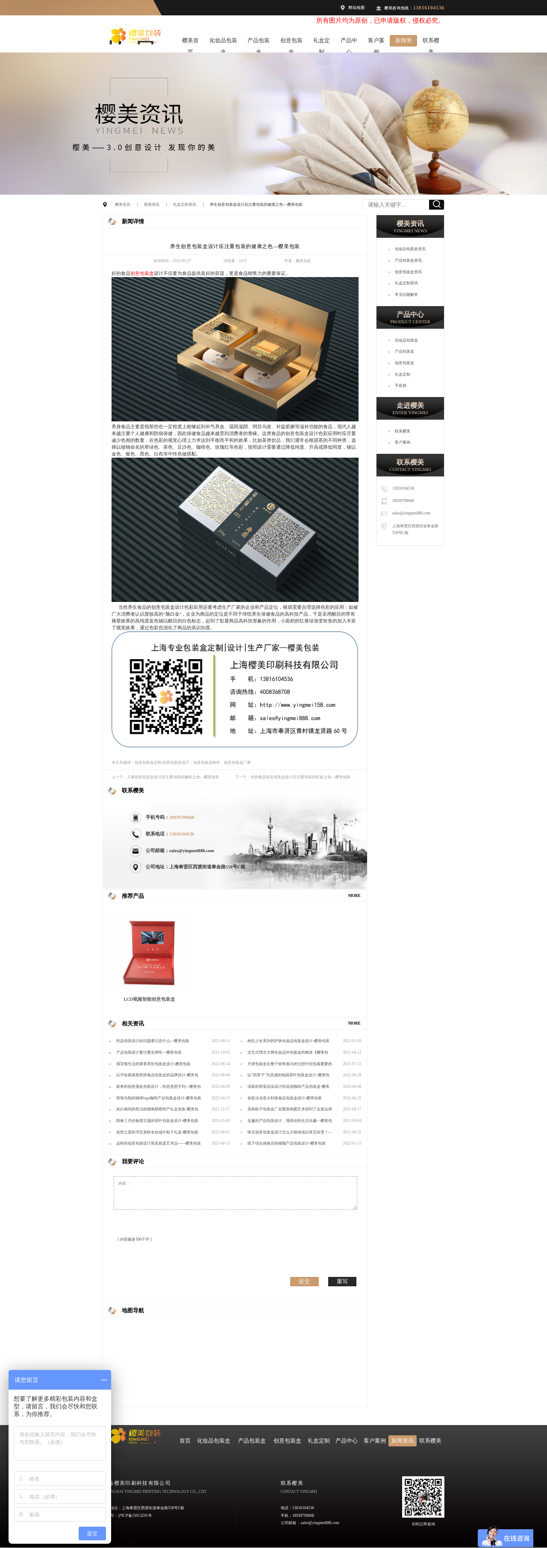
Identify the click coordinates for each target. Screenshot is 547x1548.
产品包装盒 (258, 42)
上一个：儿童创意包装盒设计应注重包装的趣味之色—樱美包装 (165, 777)
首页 (185, 1441)
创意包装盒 (291, 42)
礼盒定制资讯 (184, 204)
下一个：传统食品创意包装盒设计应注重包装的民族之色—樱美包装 (292, 777)
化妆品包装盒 (223, 42)
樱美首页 (190, 42)
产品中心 (349, 42)
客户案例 (376, 42)
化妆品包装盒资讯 (410, 249)
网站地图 (356, 8)
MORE (354, 896)
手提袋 (400, 385)
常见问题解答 (406, 294)
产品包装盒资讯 (408, 260)
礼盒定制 (321, 42)
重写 (342, 1281)
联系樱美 (431, 42)
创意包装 (139, 273)
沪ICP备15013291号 (135, 1515)
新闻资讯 (403, 42)
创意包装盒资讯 (408, 272)
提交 (304, 1281)
